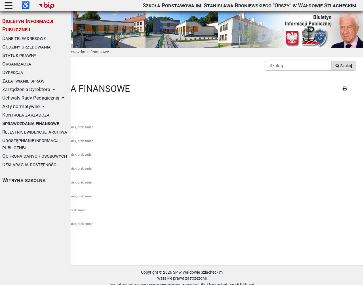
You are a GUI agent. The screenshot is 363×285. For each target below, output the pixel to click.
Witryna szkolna (24, 180)
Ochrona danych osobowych (34, 156)
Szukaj (343, 58)
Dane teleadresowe (24, 38)
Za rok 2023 (89, 197)
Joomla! (150, 277)
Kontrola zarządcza (26, 115)
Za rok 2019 (89, 128)
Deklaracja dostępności (30, 164)
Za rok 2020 (89, 142)
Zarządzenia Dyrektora (26, 89)
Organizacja (16, 64)
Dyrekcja (12, 72)
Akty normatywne (21, 106)
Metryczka (89, 241)
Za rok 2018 (89, 114)
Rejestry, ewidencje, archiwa (34, 132)
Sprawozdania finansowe (30, 123)
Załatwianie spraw (23, 81)
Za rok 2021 (89, 156)
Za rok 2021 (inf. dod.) (98, 170)
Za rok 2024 (89, 211)
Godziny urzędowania (26, 47)
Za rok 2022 (89, 183)
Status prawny (19, 55)
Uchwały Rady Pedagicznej (30, 98)
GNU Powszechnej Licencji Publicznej (263, 277)
